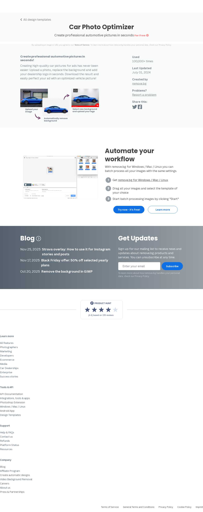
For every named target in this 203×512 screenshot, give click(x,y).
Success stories (9, 376)
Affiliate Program (10, 471)
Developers (7, 355)
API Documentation (11, 394)
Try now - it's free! (129, 209)
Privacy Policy (165, 45)
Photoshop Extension (12, 402)
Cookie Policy (184, 507)
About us (5, 487)
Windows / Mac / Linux (12, 406)
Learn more (163, 209)
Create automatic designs (15, 475)
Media (3, 364)
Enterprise (6, 372)
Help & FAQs (7, 432)
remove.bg (139, 83)
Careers (4, 483)
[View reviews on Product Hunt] (101, 309)
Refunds (5, 440)
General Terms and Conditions (138, 507)
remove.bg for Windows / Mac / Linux (143, 180)
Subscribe (172, 266)
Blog (30, 238)
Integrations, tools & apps (15, 398)
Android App (7, 410)
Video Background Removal (16, 479)
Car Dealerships (9, 368)
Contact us (6, 436)
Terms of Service (81, 45)
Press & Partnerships (12, 491)
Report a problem (144, 95)
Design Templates (10, 415)
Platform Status (9, 445)
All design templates (35, 19)
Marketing (6, 351)
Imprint (199, 507)
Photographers (9, 347)
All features (6, 343)
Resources (6, 449)
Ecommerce (7, 359)
